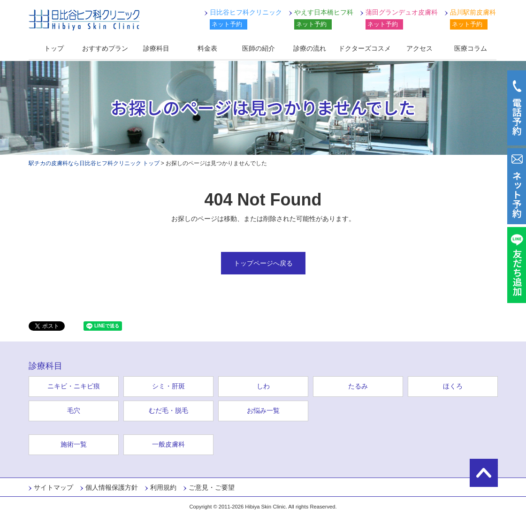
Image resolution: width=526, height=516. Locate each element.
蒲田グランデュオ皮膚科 (402, 12)
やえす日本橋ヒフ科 (323, 12)
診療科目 (156, 48)
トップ (54, 48)
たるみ (358, 386)
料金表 (207, 48)
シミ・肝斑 (168, 386)
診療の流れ (309, 48)
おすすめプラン (105, 48)
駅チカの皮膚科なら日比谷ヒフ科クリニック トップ (94, 163)
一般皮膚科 (168, 444)
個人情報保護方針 (111, 487)
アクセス (419, 48)
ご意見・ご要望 (212, 487)
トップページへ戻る (263, 263)
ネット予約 (227, 24)
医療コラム (470, 48)
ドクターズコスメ (364, 48)
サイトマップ (53, 487)
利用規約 (163, 487)
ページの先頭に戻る (484, 473)
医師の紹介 (258, 48)
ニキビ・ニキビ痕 (73, 386)
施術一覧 (74, 444)
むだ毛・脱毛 (168, 410)
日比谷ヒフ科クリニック (84, 19)
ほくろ (453, 386)
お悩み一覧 (263, 410)
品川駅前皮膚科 (473, 12)
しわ (263, 386)
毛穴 (73, 410)
